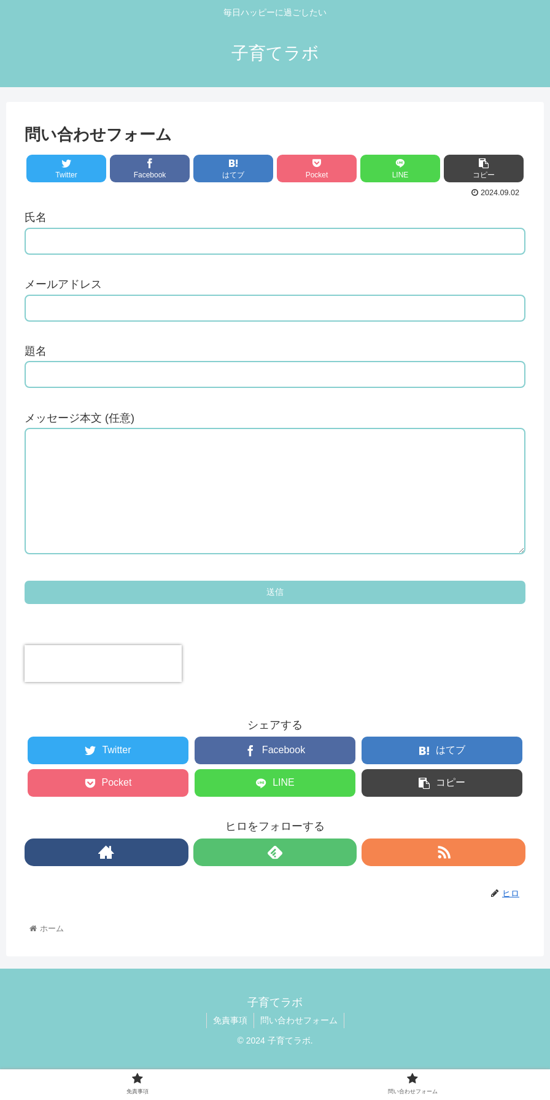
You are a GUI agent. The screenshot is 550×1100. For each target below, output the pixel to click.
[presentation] (103, 688)
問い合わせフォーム (299, 1045)
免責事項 (230, 1045)
